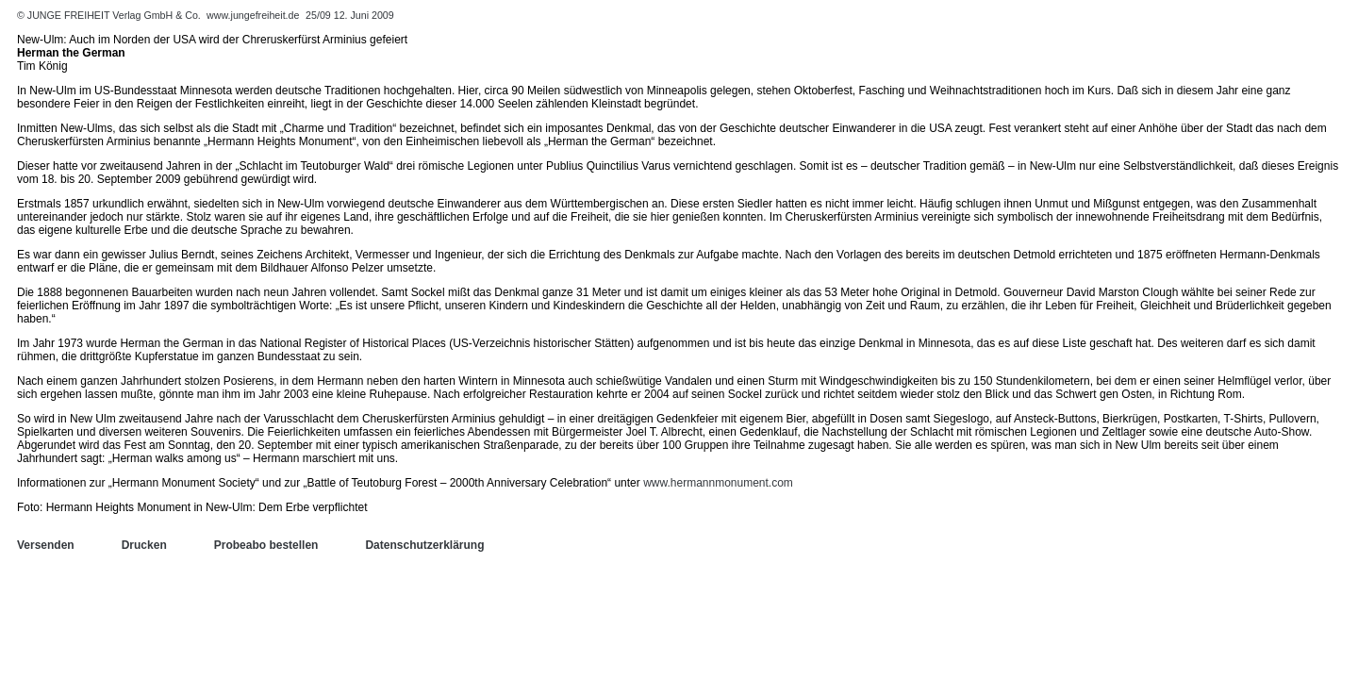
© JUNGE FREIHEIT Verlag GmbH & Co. (110, 15)
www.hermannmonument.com (718, 482)
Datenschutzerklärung (424, 545)
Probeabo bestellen (266, 545)
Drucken (144, 545)
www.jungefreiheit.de (253, 15)
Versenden (46, 545)
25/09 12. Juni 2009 (350, 15)
